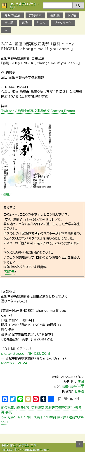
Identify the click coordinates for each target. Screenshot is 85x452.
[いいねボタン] (65, 398)
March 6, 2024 (14, 363)
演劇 (81, 381)
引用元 (7, 194)
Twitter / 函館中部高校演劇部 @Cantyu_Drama (38, 110)
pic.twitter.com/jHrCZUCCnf (25, 353)
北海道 (79, 391)
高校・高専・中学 (73, 386)
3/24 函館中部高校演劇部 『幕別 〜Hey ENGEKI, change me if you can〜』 (37, 46)
